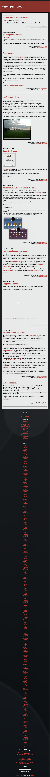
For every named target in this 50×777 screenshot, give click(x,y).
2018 (25, 564)
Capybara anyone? (11, 284)
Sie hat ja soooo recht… (13, 35)
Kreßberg (45, 88)
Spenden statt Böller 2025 (25, 763)
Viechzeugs (25, 438)
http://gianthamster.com (18, 318)
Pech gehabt (8, 53)
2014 (25, 633)
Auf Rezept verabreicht (25, 759)
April (25, 448)
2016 (25, 598)
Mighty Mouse (13, 385)
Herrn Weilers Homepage (17, 261)
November (25, 472)
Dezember (25, 454)
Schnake (22, 57)
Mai (25, 446)
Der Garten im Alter (25, 758)
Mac (42, 402)
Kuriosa (41, 88)
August (25, 458)
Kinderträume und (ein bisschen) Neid (19, 188)
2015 (25, 616)
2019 (25, 548)
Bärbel (7, 37)
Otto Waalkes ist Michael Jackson (25, 762)
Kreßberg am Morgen (12, 97)
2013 (25, 650)
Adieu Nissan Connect (25, 757)
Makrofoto (25, 436)
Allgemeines (44, 26)
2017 (25, 581)
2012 (25, 667)
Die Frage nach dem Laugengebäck (25, 755)
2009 (25, 718)
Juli (25, 460)
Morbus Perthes (25, 426)
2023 (25, 485)
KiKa (4, 364)
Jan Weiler (22, 253)
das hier (8, 367)
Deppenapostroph (7, 350)
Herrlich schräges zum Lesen (15, 251)
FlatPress (25, 429)
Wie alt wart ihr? (25, 760)
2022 (25, 502)
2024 (25, 469)
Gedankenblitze (44, 376)
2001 (25, 746)
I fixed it (25, 440)
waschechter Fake (8, 270)
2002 (25, 745)
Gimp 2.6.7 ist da (10, 151)
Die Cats (25, 437)
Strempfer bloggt (13, 6)
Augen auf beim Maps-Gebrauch (25, 752)
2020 (25, 532)
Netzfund (45, 179)
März (25, 449)
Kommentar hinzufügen (42, 27)
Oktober (25, 456)
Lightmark (13, 201)
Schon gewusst (25, 435)
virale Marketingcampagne (34, 270)
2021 (25, 515)
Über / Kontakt (25, 416)
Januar (25, 451)
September (25, 457)
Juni (25, 461)
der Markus (38, 192)
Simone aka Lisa (7, 169)
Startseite (25, 415)
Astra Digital (33, 335)
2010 (25, 701)
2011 (25, 684)
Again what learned (25, 753)
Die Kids (45, 46)
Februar (25, 450)
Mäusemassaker (10, 383)
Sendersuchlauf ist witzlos (14, 332)
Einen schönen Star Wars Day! (25, 754)
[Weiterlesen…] (7, 399)
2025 (25, 453)
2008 (25, 736)
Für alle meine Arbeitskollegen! (16, 17)
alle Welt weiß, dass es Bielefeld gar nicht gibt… (20, 359)
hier (5, 20)
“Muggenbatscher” (8, 80)
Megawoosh (13, 268)
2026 (25, 445)
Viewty (25, 432)
